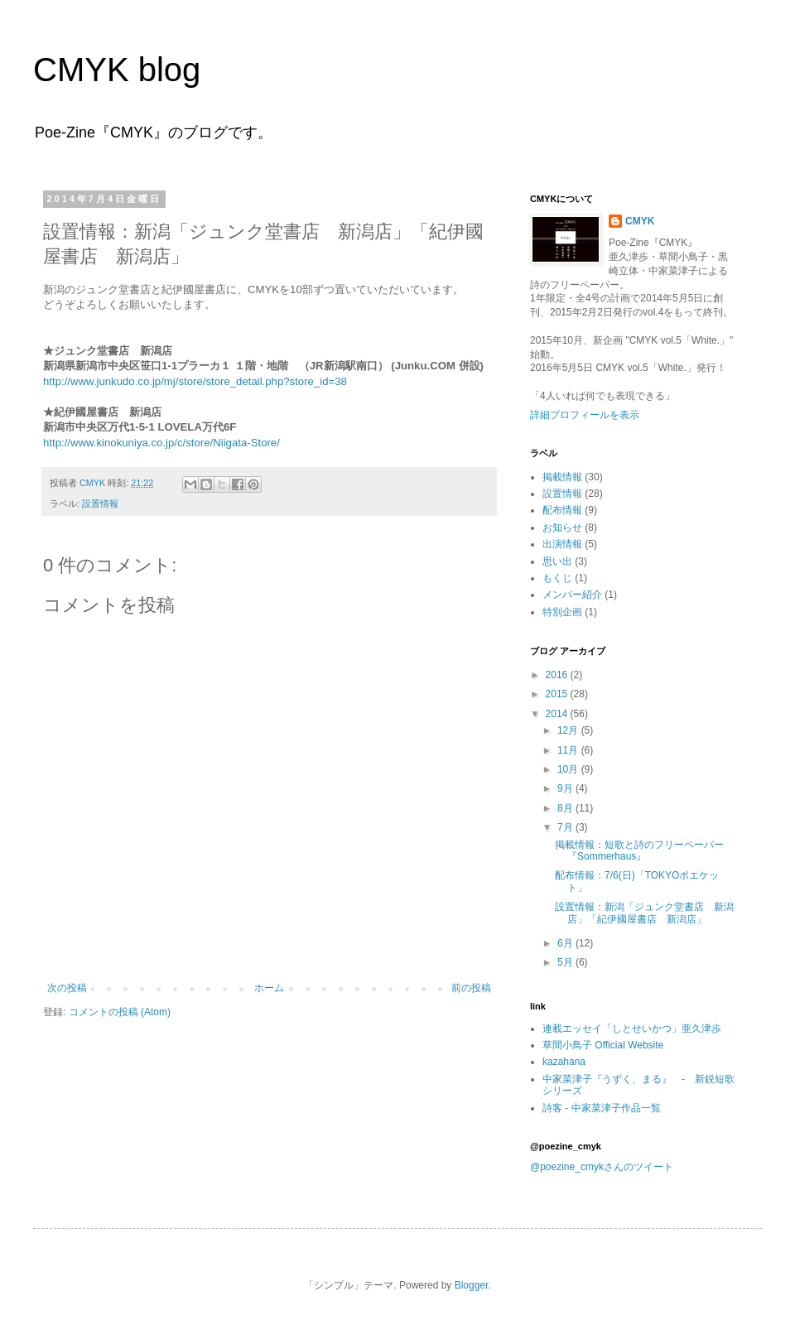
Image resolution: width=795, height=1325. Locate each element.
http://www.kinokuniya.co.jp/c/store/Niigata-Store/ (161, 442)
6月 (566, 943)
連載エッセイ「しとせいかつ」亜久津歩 (631, 1028)
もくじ (557, 578)
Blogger (472, 1285)
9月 (566, 788)
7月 (566, 827)
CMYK (639, 221)
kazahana (563, 1061)
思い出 (557, 561)
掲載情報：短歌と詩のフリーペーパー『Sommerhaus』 (639, 850)
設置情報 (100, 503)
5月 (566, 962)
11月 (569, 750)
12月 (569, 730)
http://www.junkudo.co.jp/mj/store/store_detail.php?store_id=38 (195, 381)
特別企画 (562, 612)
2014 (558, 714)
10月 (569, 769)
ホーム (269, 988)
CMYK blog (116, 69)
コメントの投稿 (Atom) (120, 1012)
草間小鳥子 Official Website (602, 1045)
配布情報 (562, 510)
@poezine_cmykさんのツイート (601, 1167)
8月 (566, 808)
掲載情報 (562, 477)
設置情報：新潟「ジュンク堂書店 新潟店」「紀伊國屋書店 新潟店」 (644, 912)
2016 (558, 675)
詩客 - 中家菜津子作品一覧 (601, 1108)
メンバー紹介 (572, 594)
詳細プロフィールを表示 (584, 415)
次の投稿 (67, 988)
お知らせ (562, 527)
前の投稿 (471, 988)
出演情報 (562, 544)
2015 (558, 694)
